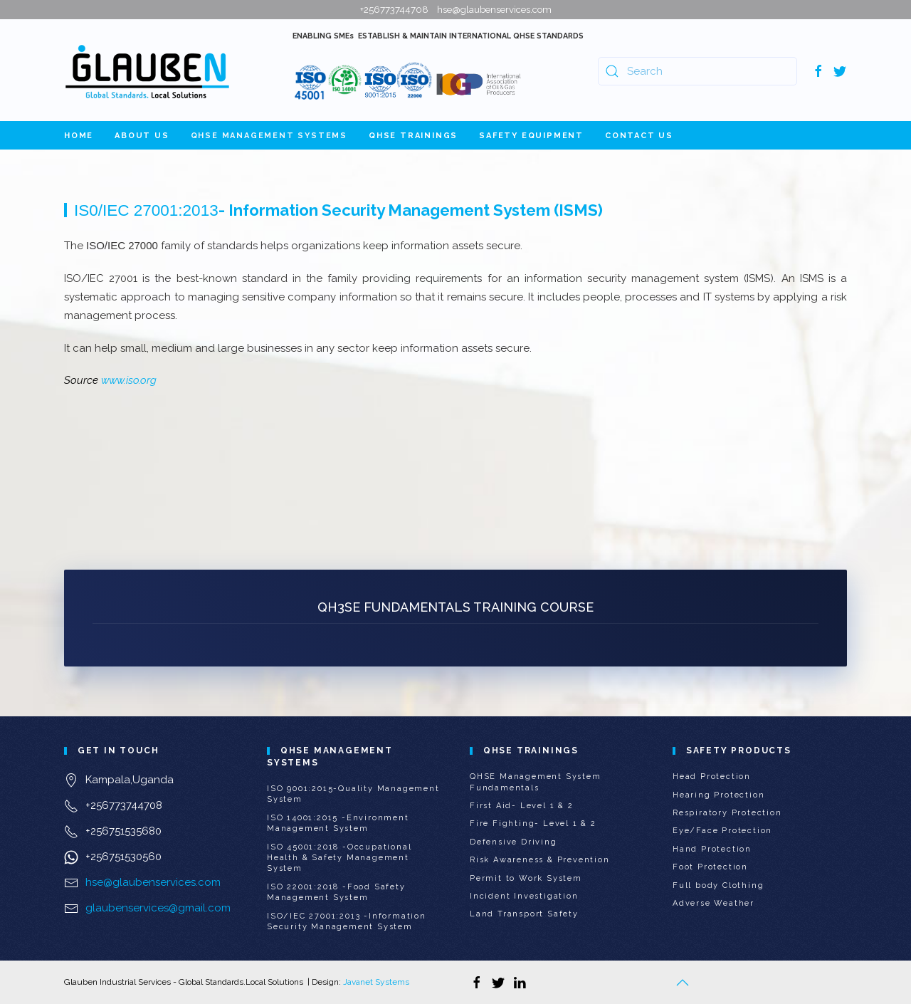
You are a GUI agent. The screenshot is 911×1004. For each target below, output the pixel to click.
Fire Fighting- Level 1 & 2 (533, 823)
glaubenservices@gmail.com (158, 907)
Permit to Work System (526, 878)
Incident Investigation (524, 896)
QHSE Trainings (413, 135)
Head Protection (712, 776)
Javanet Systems (376, 982)
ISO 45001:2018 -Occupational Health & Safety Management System (339, 858)
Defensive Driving (513, 842)
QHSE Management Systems (269, 135)
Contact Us (639, 135)
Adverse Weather (713, 903)
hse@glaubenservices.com (153, 882)
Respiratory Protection (727, 812)
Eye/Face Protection (722, 830)
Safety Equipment (531, 135)
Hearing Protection (718, 795)
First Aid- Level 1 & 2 (522, 805)
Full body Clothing (718, 885)
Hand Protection (712, 849)
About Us (142, 135)
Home (78, 135)
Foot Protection (710, 867)
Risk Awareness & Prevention (540, 859)
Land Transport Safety (524, 914)
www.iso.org (129, 380)
